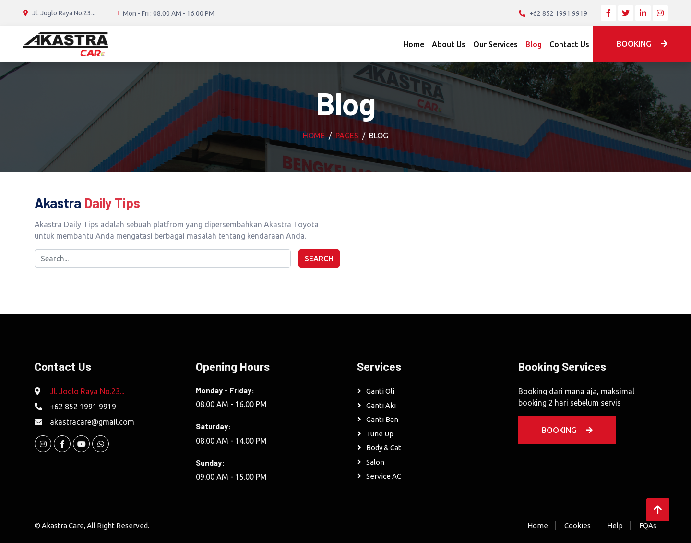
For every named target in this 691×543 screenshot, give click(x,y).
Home (413, 44)
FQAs (647, 525)
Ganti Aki (381, 405)
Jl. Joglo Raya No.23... (87, 391)
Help (615, 525)
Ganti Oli (380, 391)
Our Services (495, 44)
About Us (448, 44)
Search (319, 258)
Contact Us (569, 44)
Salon (375, 462)
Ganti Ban (382, 419)
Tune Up (379, 434)
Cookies (577, 525)
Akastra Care (63, 525)
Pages (346, 135)
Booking (642, 43)
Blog (533, 44)
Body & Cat (383, 448)
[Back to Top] (657, 509)
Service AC (383, 476)
